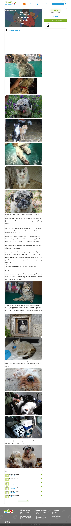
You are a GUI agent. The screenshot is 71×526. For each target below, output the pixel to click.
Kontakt (21, 518)
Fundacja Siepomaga (56, 516)
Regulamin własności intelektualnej (27, 513)
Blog (37, 518)
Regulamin (38, 513)
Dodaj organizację (55, 512)
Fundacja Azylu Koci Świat (15, 30)
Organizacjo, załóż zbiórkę (58, 4)
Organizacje (35, 4)
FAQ (37, 516)
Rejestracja (65, 0)
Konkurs (54, 515)
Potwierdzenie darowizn (41, 517)
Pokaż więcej (23, 501)
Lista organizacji (55, 513)
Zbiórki (29, 4)
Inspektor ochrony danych (25, 517)
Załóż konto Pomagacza (41, 512)
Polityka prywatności (40, 515)
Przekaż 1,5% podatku (24, 512)
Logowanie (59, 0)
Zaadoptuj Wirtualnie (45, 4)
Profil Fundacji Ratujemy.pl (25, 516)
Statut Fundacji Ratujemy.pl (25, 515)
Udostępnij (12, 475)
